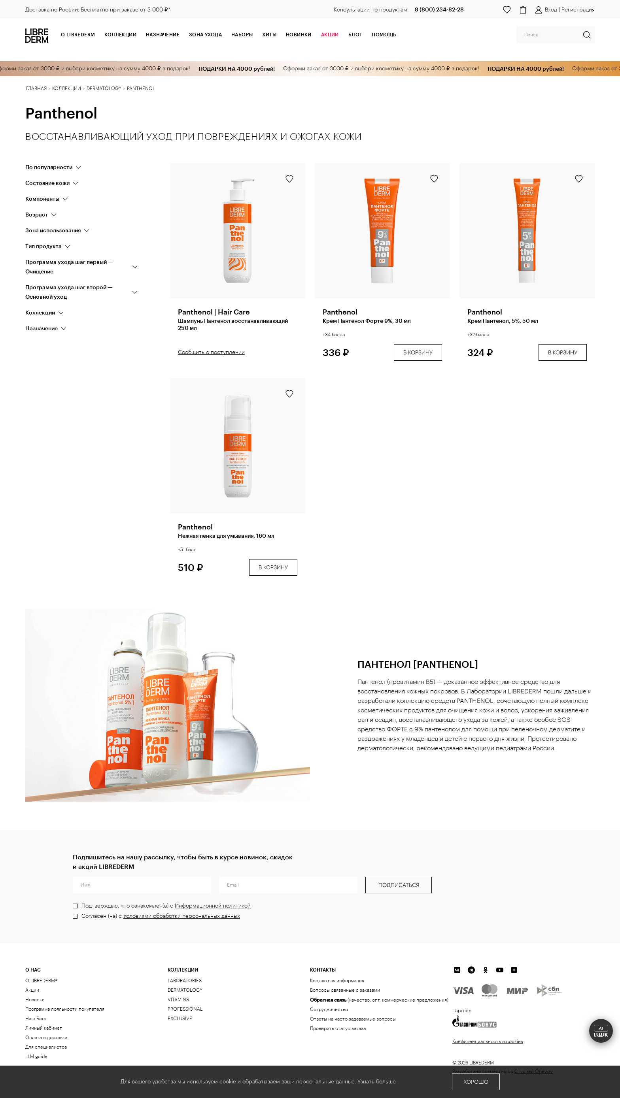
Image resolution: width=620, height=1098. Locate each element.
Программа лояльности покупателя (64, 1009)
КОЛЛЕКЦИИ (183, 969)
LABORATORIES (185, 980)
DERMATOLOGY (185, 990)
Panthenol (340, 311)
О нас (33, 969)
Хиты (269, 34)
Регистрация (578, 10)
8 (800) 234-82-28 (439, 9)
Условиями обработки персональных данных (181, 916)
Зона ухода (205, 34)
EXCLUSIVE (180, 1018)
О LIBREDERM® (41, 980)
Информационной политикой (213, 906)
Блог (355, 34)
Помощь (384, 34)
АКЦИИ (330, 34)
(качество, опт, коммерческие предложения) (379, 999)
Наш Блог (36, 1018)
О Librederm (78, 34)
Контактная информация (337, 980)
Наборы (242, 34)
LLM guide (36, 1056)
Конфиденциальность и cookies (487, 1041)
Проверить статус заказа (338, 1028)
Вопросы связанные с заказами (345, 990)
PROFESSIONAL (185, 1009)
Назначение (163, 34)
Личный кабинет (43, 1028)
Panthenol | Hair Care (214, 311)
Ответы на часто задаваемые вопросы (353, 1019)
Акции (32, 990)
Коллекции (120, 34)
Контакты (323, 969)
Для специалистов (46, 1047)
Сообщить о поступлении (211, 352)
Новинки (299, 34)
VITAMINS (178, 999)
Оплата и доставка (46, 1037)
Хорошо (475, 1082)
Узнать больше (376, 1082)
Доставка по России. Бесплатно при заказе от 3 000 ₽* (97, 10)
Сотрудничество (329, 1009)
